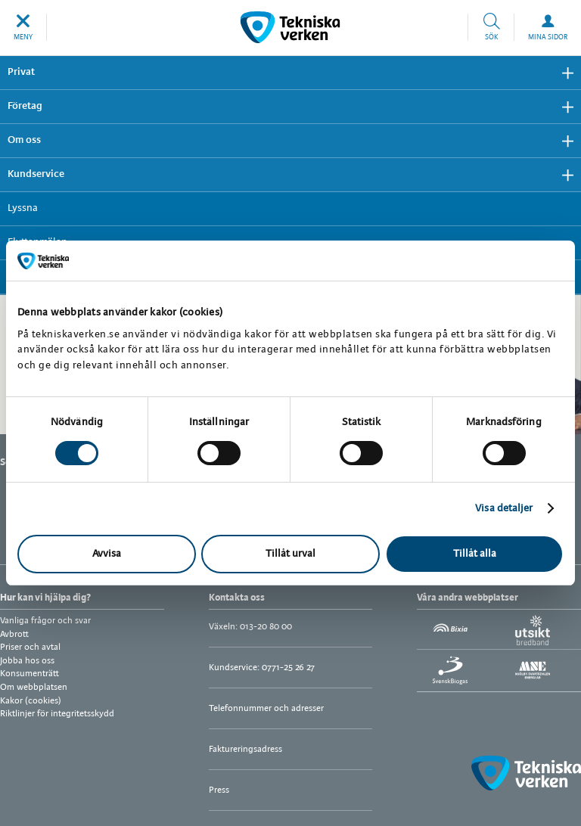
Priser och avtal (30, 647)
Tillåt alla (474, 554)
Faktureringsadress (245, 749)
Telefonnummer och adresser (266, 708)
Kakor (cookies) (30, 701)
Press (219, 790)
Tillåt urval (290, 554)
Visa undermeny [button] (562, 73)
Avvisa (106, 554)
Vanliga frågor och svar (45, 621)
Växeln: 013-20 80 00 (250, 627)
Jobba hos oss (27, 661)
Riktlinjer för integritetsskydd (57, 714)
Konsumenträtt (29, 673)
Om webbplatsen (33, 687)
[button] (23, 27)
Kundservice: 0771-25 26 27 (262, 667)
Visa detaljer (504, 508)
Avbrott (14, 634)
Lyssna (23, 208)
